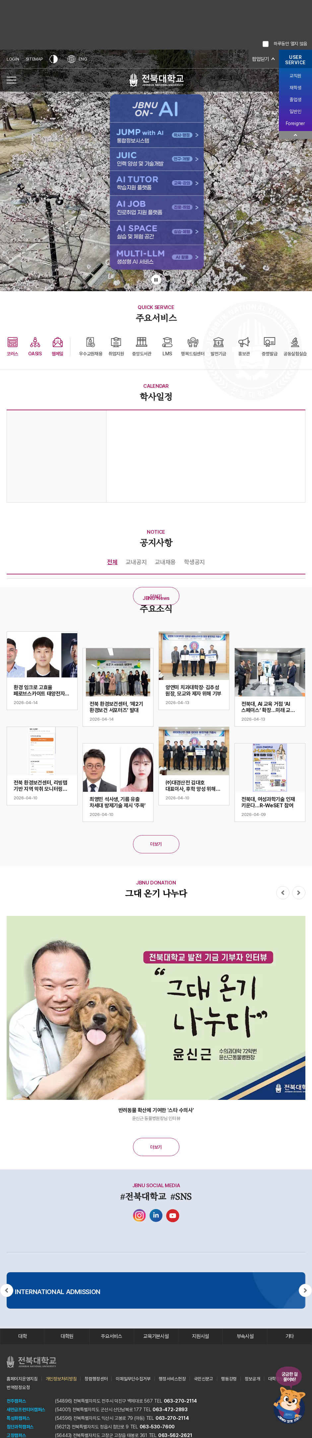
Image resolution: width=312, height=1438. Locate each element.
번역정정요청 (18, 1387)
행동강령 (229, 1379)
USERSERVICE (295, 60)
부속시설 (245, 1336)
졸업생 (295, 99)
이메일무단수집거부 (133, 1379)
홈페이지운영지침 (22, 1379)
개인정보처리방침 (61, 1379)
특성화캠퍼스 (18, 1418)
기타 (289, 1336)
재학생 (295, 87)
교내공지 (136, 562)
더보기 (156, 596)
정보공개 (252, 1379)
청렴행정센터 (96, 1379)
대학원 (67, 1336)
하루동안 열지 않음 (290, 43)
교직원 (295, 75)
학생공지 (194, 562)
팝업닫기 (260, 59)
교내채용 (165, 562)
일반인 (295, 111)
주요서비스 (111, 1336)
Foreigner (295, 123)
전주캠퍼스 (16, 1401)
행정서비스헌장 (172, 1379)
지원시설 (200, 1336)
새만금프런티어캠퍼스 (26, 1410)
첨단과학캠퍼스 (20, 1427)
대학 (22, 1336)
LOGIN (13, 59)
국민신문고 (204, 1379)
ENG (78, 59)
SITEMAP (34, 59)
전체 (112, 562)
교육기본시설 (155, 1336)
